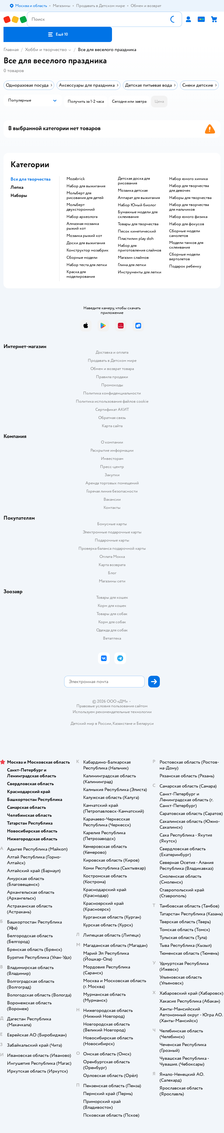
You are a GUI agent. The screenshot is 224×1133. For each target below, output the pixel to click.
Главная (11, 50)
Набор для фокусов (186, 224)
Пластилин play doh (136, 238)
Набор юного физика (188, 216)
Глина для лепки (132, 265)
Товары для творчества (138, 224)
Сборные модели (81, 257)
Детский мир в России (91, 723)
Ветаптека (112, 638)
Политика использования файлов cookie (112, 401)
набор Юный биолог (137, 205)
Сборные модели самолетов (184, 233)
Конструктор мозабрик (87, 250)
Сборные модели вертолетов (184, 256)
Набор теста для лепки (86, 265)
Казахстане (122, 723)
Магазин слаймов (133, 257)
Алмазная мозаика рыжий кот (82, 226)
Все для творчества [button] (30, 179)
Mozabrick (75, 179)
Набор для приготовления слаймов (139, 248)
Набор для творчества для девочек (189, 188)
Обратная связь (112, 417)
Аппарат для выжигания (139, 197)
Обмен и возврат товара (112, 368)
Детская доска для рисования (134, 181)
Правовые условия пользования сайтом (112, 706)
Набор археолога (81, 216)
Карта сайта (112, 425)
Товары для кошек (112, 597)
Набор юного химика (188, 179)
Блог (112, 572)
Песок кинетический (137, 231)
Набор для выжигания (85, 186)
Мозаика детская (133, 190)
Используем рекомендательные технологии (112, 711)
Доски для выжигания (85, 243)
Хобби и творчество (46, 50)
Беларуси (145, 723)
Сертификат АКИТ (112, 409)
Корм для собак (112, 621)
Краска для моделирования (80, 274)
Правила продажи (112, 376)
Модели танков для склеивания (186, 245)
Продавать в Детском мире (112, 360)
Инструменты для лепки (139, 272)
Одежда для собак (112, 630)
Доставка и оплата (112, 352)
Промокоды (112, 385)
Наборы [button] (18, 195)
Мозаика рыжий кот (84, 235)
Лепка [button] (16, 187)
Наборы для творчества (190, 197)
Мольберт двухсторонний (80, 207)
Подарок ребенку (185, 266)
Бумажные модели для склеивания (138, 214)
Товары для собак (112, 613)
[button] (58, 34)
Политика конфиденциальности (112, 393)
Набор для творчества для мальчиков (189, 207)
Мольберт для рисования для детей (85, 195)
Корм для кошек (112, 605)
